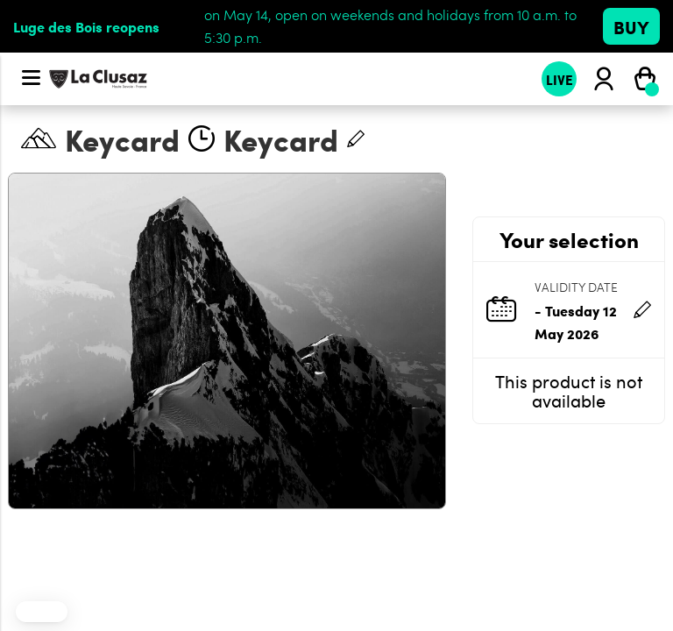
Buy (631, 26)
